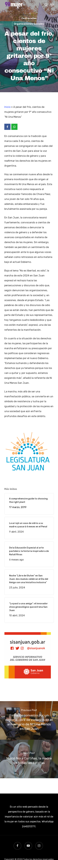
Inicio (7, 106)
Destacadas (28, 18)
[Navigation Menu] (52, 4)
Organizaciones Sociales (29, 23)
